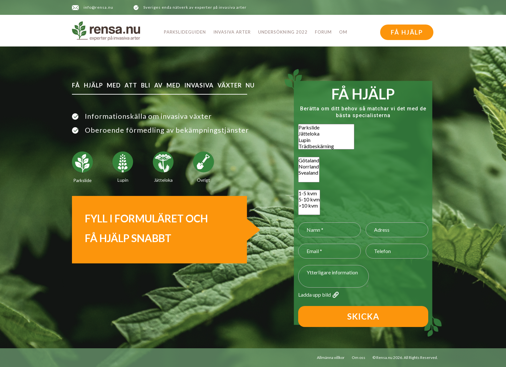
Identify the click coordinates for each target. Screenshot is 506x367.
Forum (323, 32)
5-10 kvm (309, 199)
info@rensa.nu (98, 7)
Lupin (326, 140)
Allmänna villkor (331, 357)
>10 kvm (309, 205)
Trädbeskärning (326, 146)
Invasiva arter (232, 32)
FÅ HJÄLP (407, 32)
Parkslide (326, 127)
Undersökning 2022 (283, 32)
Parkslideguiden (185, 32)
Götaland (309, 160)
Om (343, 32)
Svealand (309, 172)
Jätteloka (326, 133)
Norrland (309, 166)
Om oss (358, 357)
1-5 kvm (309, 193)
